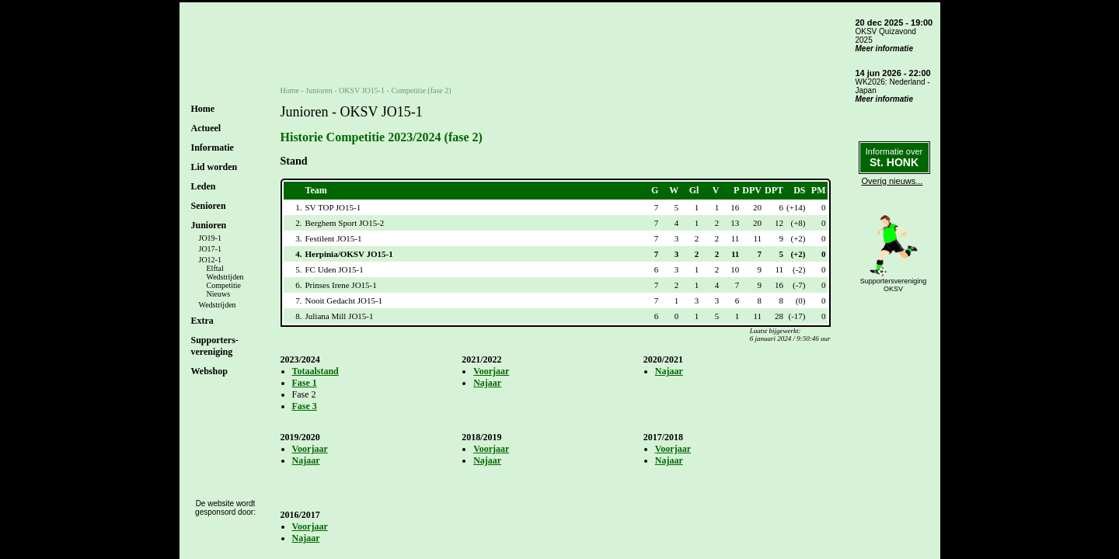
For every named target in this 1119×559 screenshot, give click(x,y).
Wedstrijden (225, 277)
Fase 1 (304, 382)
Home (203, 108)
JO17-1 (210, 249)
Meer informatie (884, 48)
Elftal (215, 268)
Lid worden (214, 166)
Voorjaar (491, 371)
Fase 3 (304, 406)
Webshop (209, 371)
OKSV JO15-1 (362, 90)
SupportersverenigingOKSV (893, 285)
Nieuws (219, 294)
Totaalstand (315, 371)
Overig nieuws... (892, 181)
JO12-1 (210, 259)
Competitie (224, 285)
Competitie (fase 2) (421, 90)
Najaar (487, 382)
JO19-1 (210, 238)
